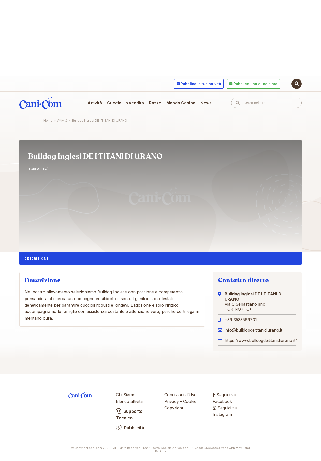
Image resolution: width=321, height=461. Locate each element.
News (206, 102)
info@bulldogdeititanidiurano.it (253, 330)
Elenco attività (129, 401)
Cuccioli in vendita (125, 102)
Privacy (171, 401)
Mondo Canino (180, 102)
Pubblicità (130, 427)
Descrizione (36, 258)
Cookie (189, 401)
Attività (94, 102)
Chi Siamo (125, 394)
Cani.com (41, 102)
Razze (155, 102)
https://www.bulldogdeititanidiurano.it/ (261, 340)
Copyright (173, 407)
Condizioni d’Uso (180, 394)
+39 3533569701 (241, 319)
